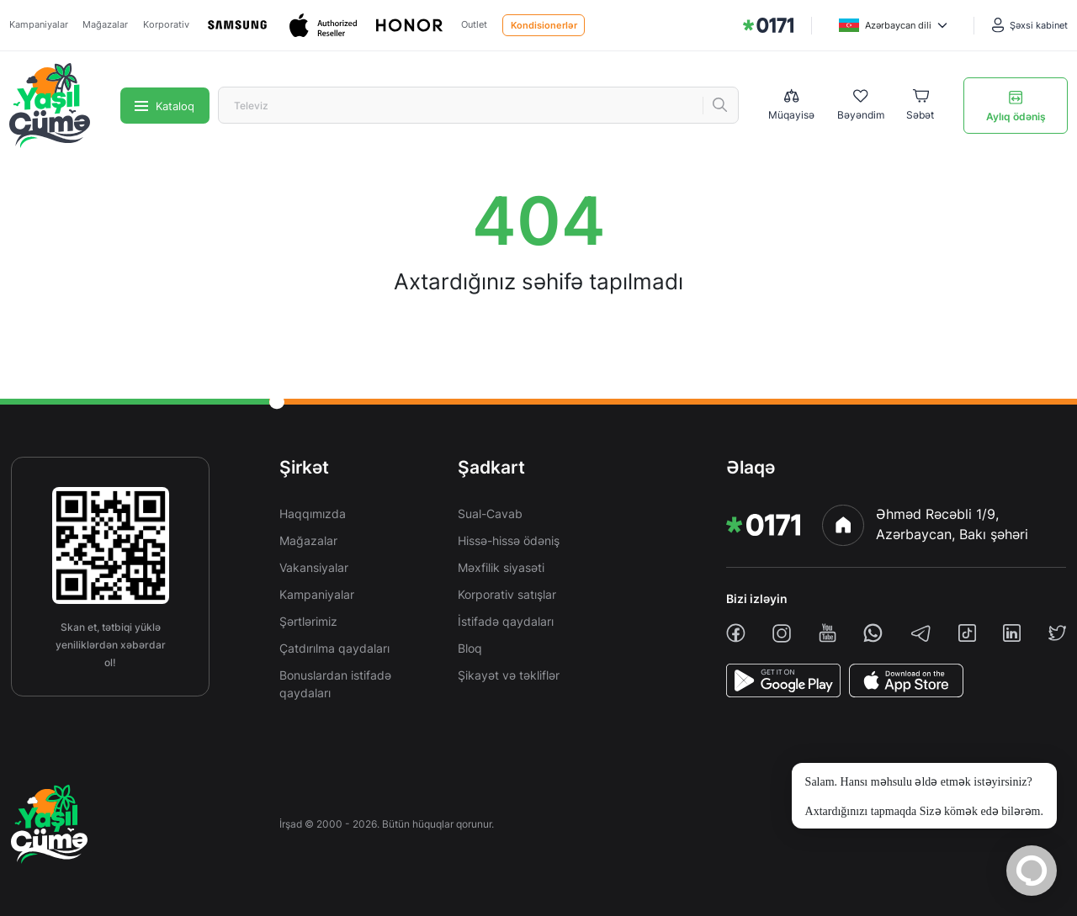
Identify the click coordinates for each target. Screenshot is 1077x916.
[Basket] (920, 106)
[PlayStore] (783, 680)
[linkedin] (1012, 633)
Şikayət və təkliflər (509, 675)
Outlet (474, 24)
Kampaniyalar (38, 24)
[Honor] (410, 26)
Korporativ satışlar (507, 594)
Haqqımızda (312, 513)
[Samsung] (239, 25)
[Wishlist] (860, 106)
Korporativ (166, 24)
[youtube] (827, 633)
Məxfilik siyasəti (501, 567)
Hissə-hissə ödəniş (509, 540)
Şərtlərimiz (308, 621)
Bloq (470, 648)
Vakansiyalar (313, 567)
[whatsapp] (873, 633)
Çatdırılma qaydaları (334, 648)
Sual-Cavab (490, 513)
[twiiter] (1057, 633)
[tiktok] (967, 633)
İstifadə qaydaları (506, 621)
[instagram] (781, 633)
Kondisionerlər (544, 25)
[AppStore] (906, 680)
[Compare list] (791, 105)
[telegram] (920, 633)
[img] (768, 25)
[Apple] (324, 25)
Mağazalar (105, 24)
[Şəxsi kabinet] (1030, 25)
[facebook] (735, 633)
